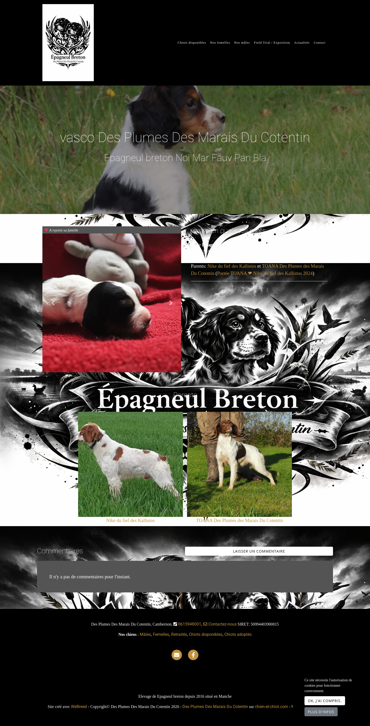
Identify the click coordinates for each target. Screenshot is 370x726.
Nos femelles (220, 42)
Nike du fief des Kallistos (232, 266)
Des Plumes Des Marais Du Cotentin (215, 706)
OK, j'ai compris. (325, 700)
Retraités (179, 634)
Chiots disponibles (192, 42)
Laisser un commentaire (259, 551)
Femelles (161, 634)
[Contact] (176, 654)
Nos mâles (242, 42)
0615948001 (189, 624)
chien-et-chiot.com (272, 706)
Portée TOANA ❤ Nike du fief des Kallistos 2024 (265, 273)
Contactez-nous (220, 624)
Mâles (145, 634)
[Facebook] (193, 654)
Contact (320, 42)
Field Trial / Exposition (272, 42)
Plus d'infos (321, 711)
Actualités (302, 42)
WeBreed (79, 706)
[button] (52, 303)
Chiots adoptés (238, 634)
